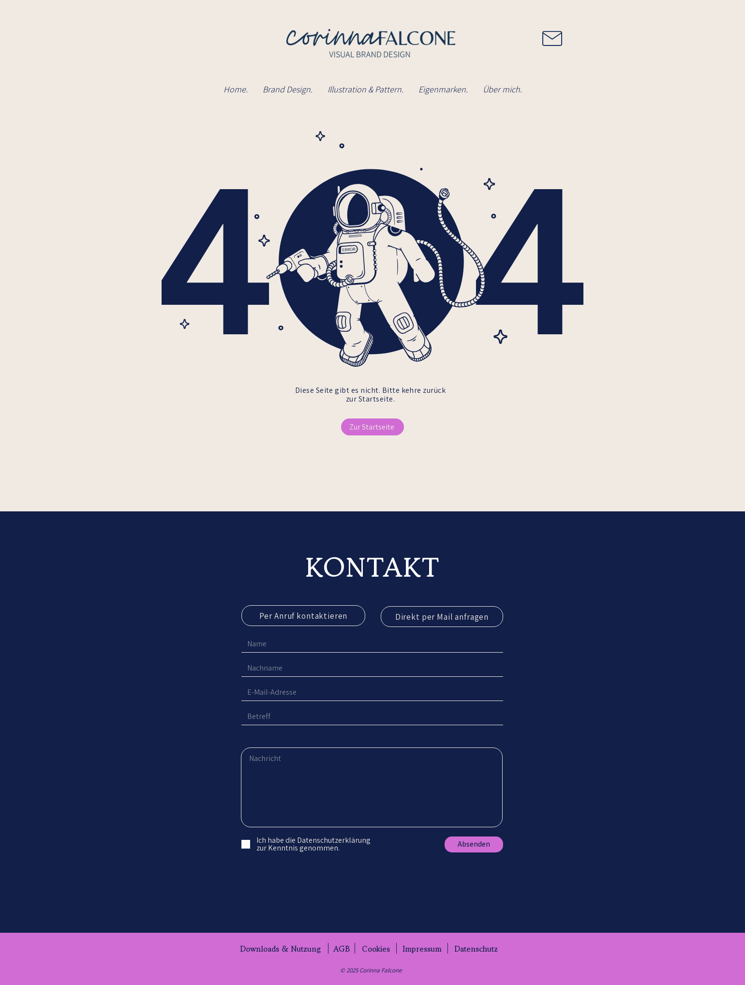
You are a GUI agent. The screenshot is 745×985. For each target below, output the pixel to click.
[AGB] (341, 948)
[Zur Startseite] (372, 426)
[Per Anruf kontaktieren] (303, 615)
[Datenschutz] (476, 948)
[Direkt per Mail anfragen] (442, 616)
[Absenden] (474, 844)
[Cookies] (375, 948)
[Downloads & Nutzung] (280, 948)
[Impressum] (422, 948)
